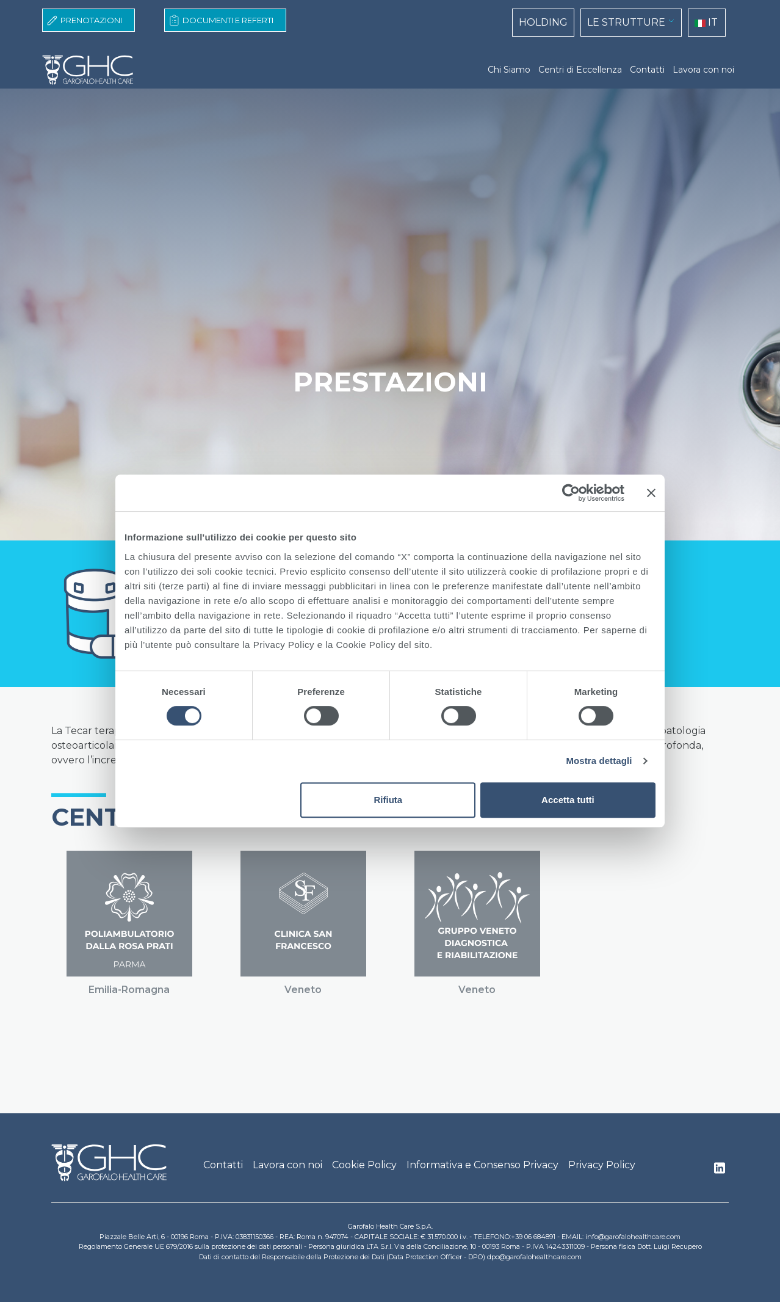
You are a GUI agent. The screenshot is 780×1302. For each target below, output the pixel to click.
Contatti (647, 69)
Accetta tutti (567, 800)
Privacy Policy (601, 1165)
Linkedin (719, 1171)
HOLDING (543, 22)
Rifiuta (388, 800)
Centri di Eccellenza (580, 69)
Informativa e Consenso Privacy (482, 1165)
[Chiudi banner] (651, 493)
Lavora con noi (703, 69)
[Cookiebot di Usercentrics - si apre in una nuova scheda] (571, 493)
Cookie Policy (364, 1165)
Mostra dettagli (599, 760)
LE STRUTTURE (626, 22)
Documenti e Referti (227, 20)
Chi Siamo (509, 69)
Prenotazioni (91, 20)
